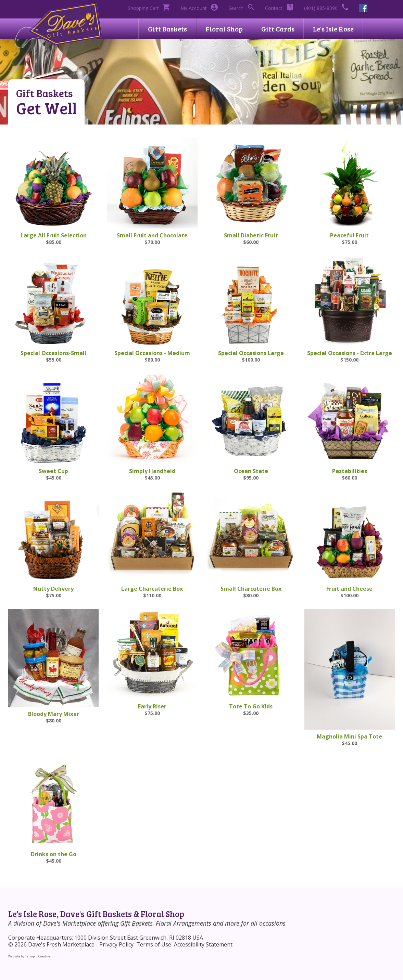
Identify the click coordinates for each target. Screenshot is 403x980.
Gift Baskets (167, 29)
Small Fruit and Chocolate (152, 235)
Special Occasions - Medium (152, 353)
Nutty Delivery (53, 588)
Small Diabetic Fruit (251, 235)
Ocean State (251, 471)
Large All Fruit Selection (54, 235)
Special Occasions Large (251, 353)
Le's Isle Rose (333, 29)
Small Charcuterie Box (251, 588)
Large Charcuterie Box (152, 588)
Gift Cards (277, 29)
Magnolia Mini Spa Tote (349, 736)
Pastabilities (349, 471)
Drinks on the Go (53, 854)
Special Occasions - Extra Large (349, 353)
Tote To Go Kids (251, 706)
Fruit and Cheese (349, 588)
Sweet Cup (53, 471)
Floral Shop (224, 29)
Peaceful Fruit (349, 235)
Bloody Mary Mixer (53, 714)
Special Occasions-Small (53, 353)
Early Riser (152, 706)
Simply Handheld (152, 471)
